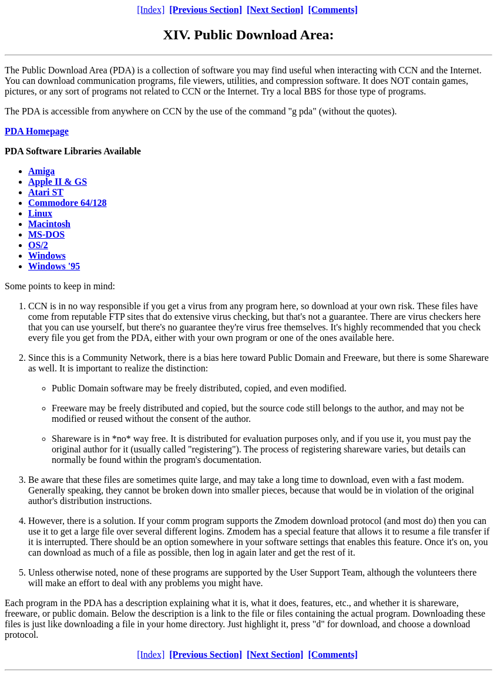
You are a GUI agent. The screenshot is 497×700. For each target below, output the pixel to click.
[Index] (150, 10)
